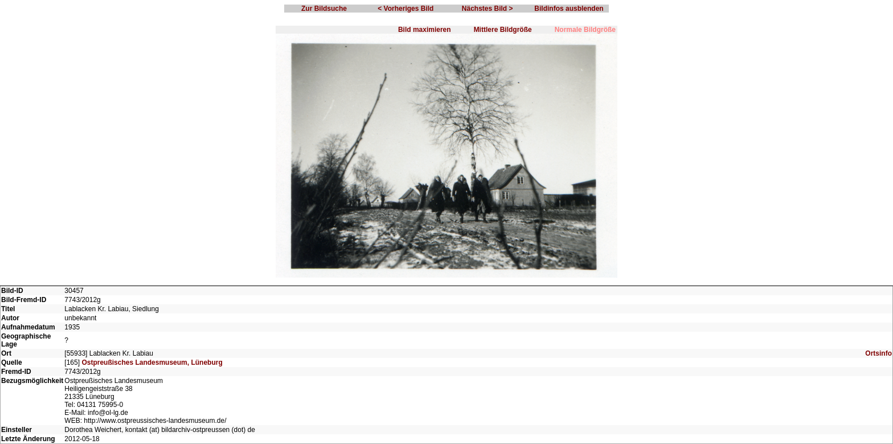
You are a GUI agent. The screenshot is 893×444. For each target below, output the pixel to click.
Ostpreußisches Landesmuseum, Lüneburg (151, 362)
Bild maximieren (424, 30)
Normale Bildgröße (585, 30)
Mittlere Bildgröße (503, 30)
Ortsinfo (878, 353)
